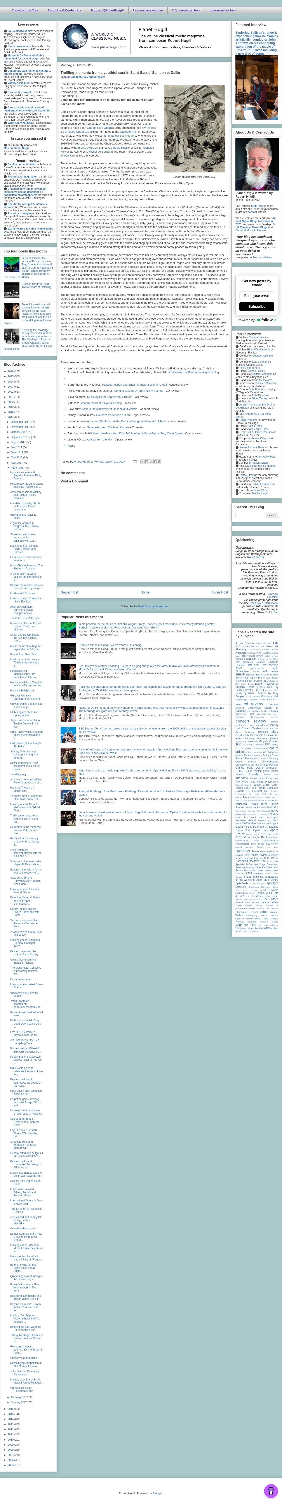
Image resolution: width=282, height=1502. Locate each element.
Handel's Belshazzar (22, 690)
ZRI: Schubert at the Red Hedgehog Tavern (24, 1042)
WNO (267, 928)
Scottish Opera (255, 870)
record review (259, 854)
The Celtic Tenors (249, 367)
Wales (239, 915)
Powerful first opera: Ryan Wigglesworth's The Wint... (25, 1287)
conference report (244, 725)
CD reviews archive (186, 10)
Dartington (249, 732)
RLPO (267, 858)
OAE (244, 823)
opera (275, 823)
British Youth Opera (246, 677)
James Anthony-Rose (251, 447)
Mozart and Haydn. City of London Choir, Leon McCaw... (25, 626)
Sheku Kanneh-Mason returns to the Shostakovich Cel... (23, 537)
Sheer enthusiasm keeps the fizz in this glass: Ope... (24, 638)
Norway (262, 820)
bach (237, 656)
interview (241, 778)
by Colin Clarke (265, 687)
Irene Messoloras (262, 380)
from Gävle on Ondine (108, 427)
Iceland (267, 774)
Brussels (257, 680)
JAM (237, 781)
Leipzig (239, 788)
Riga (261, 858)
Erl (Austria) (248, 744)
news (274, 810)
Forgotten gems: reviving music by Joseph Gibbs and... (25, 1102)
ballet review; (271, 656)
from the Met (97, 439)
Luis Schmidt (259, 361)
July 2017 (17, 447)
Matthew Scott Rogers (122, 135)
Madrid (238, 797)
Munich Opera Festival (246, 800)
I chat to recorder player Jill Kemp (101, 403)
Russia (269, 861)
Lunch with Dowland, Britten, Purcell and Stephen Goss (23, 1192)
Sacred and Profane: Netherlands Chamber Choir (24, 1122)
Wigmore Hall (245, 925)
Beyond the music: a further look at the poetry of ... (26, 871)
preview (242, 851)
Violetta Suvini (257, 337)
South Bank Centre (267, 879)
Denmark (263, 732)
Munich (275, 797)
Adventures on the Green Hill (260, 646)
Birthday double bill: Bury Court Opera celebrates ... (25, 1023)
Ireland (253, 778)
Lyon (276, 794)
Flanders (248, 755)
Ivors (276, 778)
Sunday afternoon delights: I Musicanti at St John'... (26, 1155)
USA (267, 908)
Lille (248, 791)
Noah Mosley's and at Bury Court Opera (138, 433)
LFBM (269, 788)
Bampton (240, 659)
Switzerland (241, 893)
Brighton (250, 674)
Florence (258, 755)
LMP (266, 791)
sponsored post (257, 883)
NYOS (238, 823)
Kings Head (248, 781)
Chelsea (239, 708)
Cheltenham (254, 708)
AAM (275, 643)
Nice (249, 814)
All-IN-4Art (254, 649)
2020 (11, 402)
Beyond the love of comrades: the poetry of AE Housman (25, 1164)
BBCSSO (273, 665)
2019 (11, 407)
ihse (276, 774)
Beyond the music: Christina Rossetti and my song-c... (26, 587)
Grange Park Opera (99, 127)
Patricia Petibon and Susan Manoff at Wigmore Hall (134, 384)
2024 (11, 381)
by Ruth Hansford (255, 693)
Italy (270, 778)
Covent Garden (251, 728)
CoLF (275, 714)
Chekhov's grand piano (23, 1357)
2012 (11, 1429)
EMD (250, 741)
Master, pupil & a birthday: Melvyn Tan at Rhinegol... (26, 1381)
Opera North (243, 830)
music (268, 800)
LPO (263, 793)
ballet (244, 655)
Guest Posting (253, 771)
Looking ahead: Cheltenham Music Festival (26, 600)
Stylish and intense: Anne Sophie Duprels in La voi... (25, 723)
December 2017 (20, 421)
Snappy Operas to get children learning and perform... (24, 754)
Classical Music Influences (250, 230)
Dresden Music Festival (259, 735)
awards (275, 653)
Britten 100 (264, 677)
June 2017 (17, 452)
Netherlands (259, 807)
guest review (270, 771)
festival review (251, 752)
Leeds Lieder (270, 784)
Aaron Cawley (85, 147)
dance (238, 732)
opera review (97, 76)
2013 (11, 1424)
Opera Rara (260, 830)
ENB (256, 741)
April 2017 (17, 462)
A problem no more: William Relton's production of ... (26, 781)
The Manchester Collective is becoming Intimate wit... (25, 971)
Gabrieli (239, 758)
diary (275, 731)
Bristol (259, 674)
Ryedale (239, 864)
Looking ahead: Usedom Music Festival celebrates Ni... (26, 1248)
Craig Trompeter (248, 419)
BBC (249, 665)
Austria (267, 652)
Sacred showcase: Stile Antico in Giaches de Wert (24, 923)
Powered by (257, 320)
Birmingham (242, 671)
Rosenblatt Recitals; (247, 861)
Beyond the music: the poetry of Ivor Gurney (24, 953)
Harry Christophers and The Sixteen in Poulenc (26, 567)
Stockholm (240, 887)
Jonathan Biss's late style (25, 618)
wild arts (263, 925)
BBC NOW (260, 665)
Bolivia (256, 671)
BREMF (240, 674)
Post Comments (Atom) (153, 606)
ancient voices (270, 649)
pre (268, 847)
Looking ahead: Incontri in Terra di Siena (25, 891)
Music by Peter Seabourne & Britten (109, 397)
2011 (11, 1434)
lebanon (239, 785)
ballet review (256, 655)
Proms (255, 851)
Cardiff (262, 699)
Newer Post (69, 592)
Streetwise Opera (269, 887)
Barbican (251, 658)
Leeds (257, 784)
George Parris (260, 429)
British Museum (270, 675)
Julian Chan (255, 426)
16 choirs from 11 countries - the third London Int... (26, 797)
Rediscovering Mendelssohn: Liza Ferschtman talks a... (24, 674)
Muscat (261, 800)
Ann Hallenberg (266, 456)
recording (273, 855)
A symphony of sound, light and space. (26, 933)
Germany (273, 758)
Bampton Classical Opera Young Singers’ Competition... (25, 900)
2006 (11, 1460)
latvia (275, 782)
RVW (275, 861)
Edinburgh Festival (267, 738)
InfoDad (273, 612)
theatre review (269, 902)
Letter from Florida (254, 788)
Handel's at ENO (113, 415)
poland (238, 847)
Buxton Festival (264, 683)
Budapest (273, 681)
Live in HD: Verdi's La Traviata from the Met (24, 1033)
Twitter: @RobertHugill (107, 10)
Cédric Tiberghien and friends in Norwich (23, 961)
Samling (250, 867)
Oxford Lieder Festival (257, 837)
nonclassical (263, 814)
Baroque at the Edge (268, 659)
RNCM (274, 858)
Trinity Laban (264, 905)
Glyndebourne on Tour (247, 764)
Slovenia (258, 873)
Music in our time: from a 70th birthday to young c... (25, 662)
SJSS (249, 873)
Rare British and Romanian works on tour (26, 1092)
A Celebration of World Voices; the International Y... (26, 577)
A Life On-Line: (263, 643)
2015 (11, 1414)
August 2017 (18, 442)
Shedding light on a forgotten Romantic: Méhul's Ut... (23, 1145)
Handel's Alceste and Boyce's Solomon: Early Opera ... (25, 475)
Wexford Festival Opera (263, 921)
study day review (246, 890)
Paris (256, 840)
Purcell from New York (23, 654)
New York (251, 811)
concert (274, 717)
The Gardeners (254, 896)
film (260, 752)
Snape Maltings (253, 876)
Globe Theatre (245, 761)
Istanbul (262, 778)
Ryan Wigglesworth (258, 349)
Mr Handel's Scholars (22, 593)
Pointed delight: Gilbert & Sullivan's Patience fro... (26, 1050)
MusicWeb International (264, 603)
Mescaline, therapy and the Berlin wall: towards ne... (26, 1174)
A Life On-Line (244, 643)
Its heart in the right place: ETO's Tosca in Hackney (26, 1112)
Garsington (251, 758)
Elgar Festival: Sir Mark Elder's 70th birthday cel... (23, 1133)
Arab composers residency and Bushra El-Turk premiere (25, 495)
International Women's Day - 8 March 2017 (26, 1202)
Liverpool (257, 791)
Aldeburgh (241, 649)
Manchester (250, 797)
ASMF (259, 652)
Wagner (274, 912)
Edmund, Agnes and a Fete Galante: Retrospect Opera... (26, 1237)
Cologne (239, 717)
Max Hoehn (256, 389)
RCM (275, 851)
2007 (11, 1455)
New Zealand (263, 811)
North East (241, 817)
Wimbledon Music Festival (249, 928)
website (274, 915)
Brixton (248, 680)
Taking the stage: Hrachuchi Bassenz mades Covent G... (26, 1338)
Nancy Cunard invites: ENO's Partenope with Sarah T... (24, 912)
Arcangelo (240, 652)
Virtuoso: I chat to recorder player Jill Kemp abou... (25, 863)
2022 (11, 391)
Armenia (251, 653)
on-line (252, 823)
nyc (269, 820)
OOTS (267, 823)
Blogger (157, 1493)
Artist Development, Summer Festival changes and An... (22, 610)
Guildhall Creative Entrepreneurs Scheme (25, 697)
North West (257, 817)
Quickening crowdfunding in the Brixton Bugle (26, 1278)
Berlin (275, 668)
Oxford (239, 837)
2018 (11, 412)
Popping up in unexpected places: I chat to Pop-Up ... (26, 1060)
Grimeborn (272, 767)
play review (272, 843)
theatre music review (247, 902)
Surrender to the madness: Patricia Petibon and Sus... (25, 830)
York (245, 931)
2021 (11, 397)
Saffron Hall (252, 864)
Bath (237, 662)
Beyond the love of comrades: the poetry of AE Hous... (25, 1082)
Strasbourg (254, 887)
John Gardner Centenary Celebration (24, 1373)
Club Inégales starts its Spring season (23, 714)
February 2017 (20, 1397)
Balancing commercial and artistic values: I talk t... (25, 1297)
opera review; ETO (255, 834)
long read (254, 794)
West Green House (266, 918)
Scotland (240, 870)
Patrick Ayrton (260, 462)
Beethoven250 (257, 668)
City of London (261, 711)
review (238, 858)
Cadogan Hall (78, 76)
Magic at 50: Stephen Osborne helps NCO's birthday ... (24, 1318)
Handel (254, 774)
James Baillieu (256, 370)
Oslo (275, 834)
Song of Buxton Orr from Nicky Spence (138, 390)
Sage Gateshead (269, 864)
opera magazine (268, 826)
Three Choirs (243, 905)
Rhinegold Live (250, 858)
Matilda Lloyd (260, 493)
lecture (248, 785)
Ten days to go (18, 774)
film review (268, 752)
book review (270, 671)
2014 (11, 1419)
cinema (250, 711)
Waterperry (252, 915)
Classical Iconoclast (272, 595)
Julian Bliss (260, 490)
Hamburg (240, 774)
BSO (265, 680)
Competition (257, 717)
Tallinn (252, 893)
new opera (240, 811)
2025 (11, 376)
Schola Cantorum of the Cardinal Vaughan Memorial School (128, 421)
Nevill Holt (272, 807)
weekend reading (244, 918)
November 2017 (20, 426)
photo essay (257, 843)
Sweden (274, 890)
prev (276, 847)
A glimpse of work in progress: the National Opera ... (24, 526)
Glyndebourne (270, 761)
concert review (250, 721)
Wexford (239, 921)
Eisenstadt (240, 741)
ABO (237, 646)
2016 (11, 1408)
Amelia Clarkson (260, 438)
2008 (11, 1449)
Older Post (220, 592)
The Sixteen (270, 899)
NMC (254, 814)
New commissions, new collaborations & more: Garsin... (25, 766)
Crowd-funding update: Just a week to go (26, 705)
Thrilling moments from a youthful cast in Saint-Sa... (24, 818)
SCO (275, 867)
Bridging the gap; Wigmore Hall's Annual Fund (25, 1328)
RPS (262, 861)
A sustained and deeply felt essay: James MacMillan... (26, 1220)
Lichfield (239, 791)
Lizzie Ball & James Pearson (256, 432)
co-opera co (264, 714)
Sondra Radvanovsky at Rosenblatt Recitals (110, 409)
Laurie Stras (246, 475)
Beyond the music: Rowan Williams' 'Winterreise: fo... (25, 1307)
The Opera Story (252, 899)
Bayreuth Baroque (254, 662)
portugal (249, 847)
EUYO (238, 748)
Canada (253, 699)
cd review (253, 703)
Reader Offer (242, 855)
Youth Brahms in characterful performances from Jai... (26, 1004)
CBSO (270, 699)
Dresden (239, 735)
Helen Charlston (267, 383)
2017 (11, 417)
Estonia (259, 744)
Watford (264, 915)
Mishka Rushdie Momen (261, 465)
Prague (260, 847)
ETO (267, 744)
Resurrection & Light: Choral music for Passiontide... (26, 485)
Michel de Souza (99, 151)
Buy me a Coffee (262, 257)
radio (262, 851)
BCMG (238, 668)
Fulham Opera (271, 755)
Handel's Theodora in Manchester (22, 789)
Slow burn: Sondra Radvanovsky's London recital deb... (25, 881)
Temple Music (264, 893)
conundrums (261, 725)
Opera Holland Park (247, 826)
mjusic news (264, 797)
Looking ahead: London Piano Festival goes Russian (24, 549)
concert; (274, 722)
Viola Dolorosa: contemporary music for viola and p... (25, 853)
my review (148, 127)
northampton (272, 817)
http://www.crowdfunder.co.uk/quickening (193, 372)
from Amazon (255, 557)
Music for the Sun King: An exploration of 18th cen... (26, 648)
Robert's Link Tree (25, 10)
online (260, 823)
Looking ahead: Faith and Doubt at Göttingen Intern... (25, 943)
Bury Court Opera (244, 684)
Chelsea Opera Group (79, 131)
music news (259, 804)
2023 (11, 386)
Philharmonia (242, 843)
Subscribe (256, 306)
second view (271, 870)
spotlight (272, 883)
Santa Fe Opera (263, 867)
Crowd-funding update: (23, 1228)
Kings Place (264, 781)
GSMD (239, 771)
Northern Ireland (245, 820)
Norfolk (274, 814)
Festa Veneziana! (20, 979)
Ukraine (260, 908)
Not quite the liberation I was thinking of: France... (26, 1258)
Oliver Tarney (259, 398)
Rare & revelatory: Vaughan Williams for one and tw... (26, 684)
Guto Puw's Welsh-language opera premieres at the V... (26, 735)
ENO (238, 744)
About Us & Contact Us (64, 10)
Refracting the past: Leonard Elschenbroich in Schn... (26, 1349)
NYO (275, 820)
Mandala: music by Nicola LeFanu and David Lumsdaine (25, 506)
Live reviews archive (148, 10)
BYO (248, 696)
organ (269, 834)
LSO (269, 794)
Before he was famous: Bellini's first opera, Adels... (23, 1268)
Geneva (263, 758)
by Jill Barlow (259, 690)
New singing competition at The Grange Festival (26, 1364)
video (263, 912)
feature (264, 748)
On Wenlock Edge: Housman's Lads (21, 1389)
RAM (269, 851)
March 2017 (18, 467)
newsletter (240, 814)
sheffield (239, 873)
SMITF (268, 873)
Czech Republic (270, 728)
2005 (11, 1465)
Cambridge (241, 699)
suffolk (263, 890)
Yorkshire (253, 931)
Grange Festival (269, 764)
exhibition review (250, 748)
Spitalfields (241, 883)
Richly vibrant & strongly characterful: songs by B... (24, 841)
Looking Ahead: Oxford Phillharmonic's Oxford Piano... (25, 807)
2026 (11, 371)
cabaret (256, 696)
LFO (276, 788)
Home (71, 445)
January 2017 (19, 1402)
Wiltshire (274, 925)
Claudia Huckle (120, 147)
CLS (246, 714)
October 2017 (19, 431)
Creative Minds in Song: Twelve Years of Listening (109, 645)
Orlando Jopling (261, 355)
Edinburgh (249, 738)
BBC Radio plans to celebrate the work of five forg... (26, 1071)
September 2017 (21, 437)
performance (271, 840)
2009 (11, 1444)
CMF (252, 714)
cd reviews (272, 704)
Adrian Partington (262, 374)
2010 (11, 1439)
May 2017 (17, 457)
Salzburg (240, 867)
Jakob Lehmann (261, 484)
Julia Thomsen (260, 395)
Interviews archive (223, 10)
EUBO (275, 744)
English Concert (268, 741)
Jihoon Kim (68, 155)
